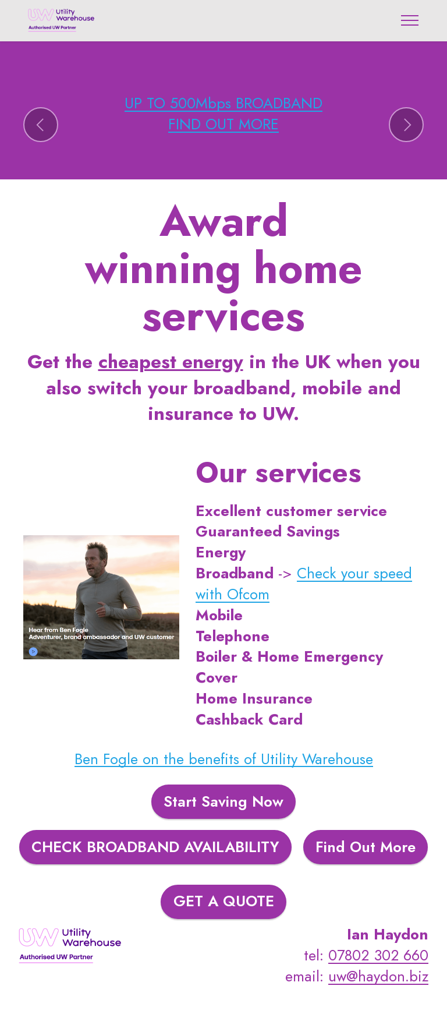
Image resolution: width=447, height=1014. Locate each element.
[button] (40, 124)
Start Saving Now (223, 801)
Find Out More (365, 847)
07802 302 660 (378, 955)
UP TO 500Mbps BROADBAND (223, 103)
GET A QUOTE (223, 901)
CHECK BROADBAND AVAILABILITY (155, 847)
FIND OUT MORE (223, 124)
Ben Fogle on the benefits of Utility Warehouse (223, 759)
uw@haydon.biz (378, 976)
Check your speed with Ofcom (304, 584)
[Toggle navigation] (410, 20)
